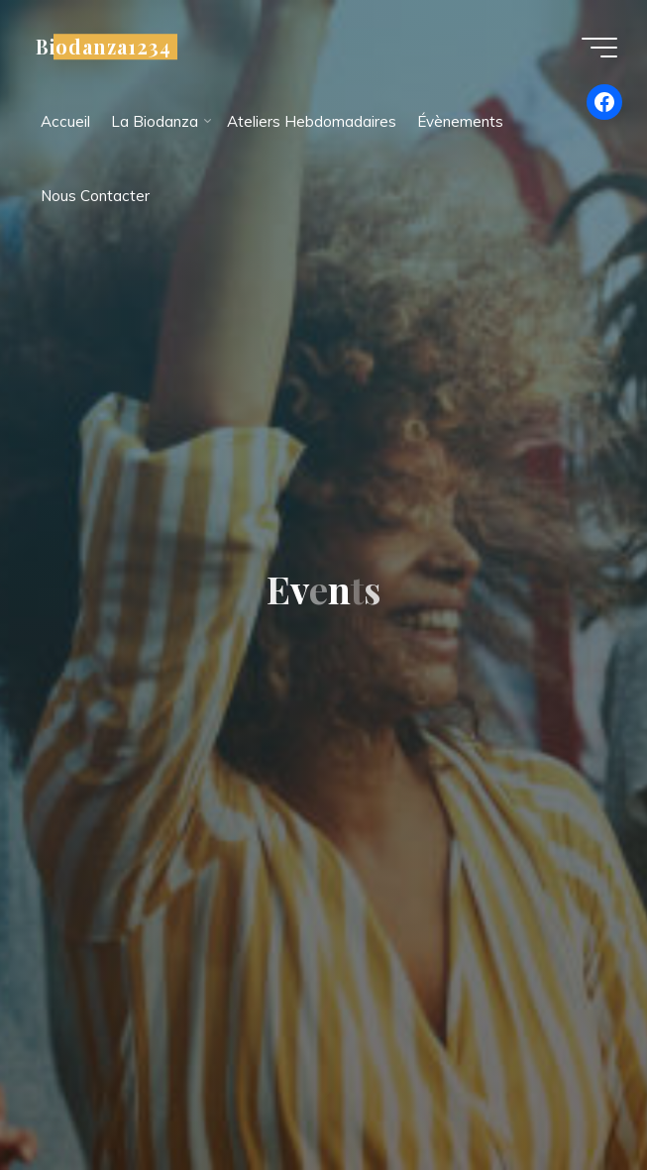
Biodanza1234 (103, 46)
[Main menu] (599, 47)
